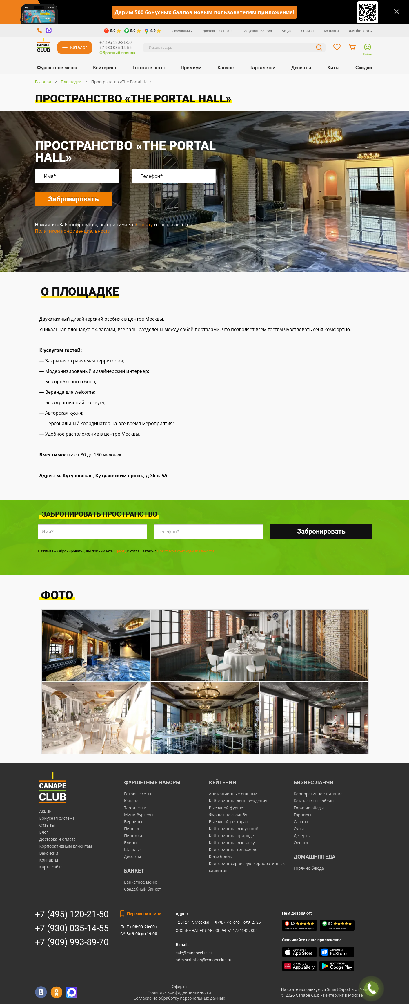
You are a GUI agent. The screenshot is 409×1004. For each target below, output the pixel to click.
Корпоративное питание (318, 794)
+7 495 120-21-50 (115, 42)
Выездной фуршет (227, 807)
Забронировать (73, 199)
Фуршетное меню (57, 67)
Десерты (301, 67)
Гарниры (302, 814)
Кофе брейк (220, 856)
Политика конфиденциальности (179, 992)
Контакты (331, 31)
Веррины (133, 821)
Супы (299, 828)
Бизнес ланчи (314, 782)
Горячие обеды (309, 807)
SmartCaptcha (340, 989)
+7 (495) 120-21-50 (72, 914)
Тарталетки (262, 67)
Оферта (179, 986)
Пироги (131, 828)
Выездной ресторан (228, 821)
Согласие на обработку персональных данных (179, 998)
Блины (130, 842)
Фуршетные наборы (152, 782)
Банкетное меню (140, 882)
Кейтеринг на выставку (232, 842)
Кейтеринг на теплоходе (233, 849)
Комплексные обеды (314, 800)
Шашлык (133, 849)
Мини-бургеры (138, 814)
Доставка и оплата (218, 31)
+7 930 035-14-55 (115, 47)
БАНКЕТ (134, 871)
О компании (182, 31)
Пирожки (133, 835)
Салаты (301, 821)
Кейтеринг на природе (231, 835)
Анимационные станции (233, 794)
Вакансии (48, 853)
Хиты (333, 67)
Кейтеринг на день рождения (238, 800)
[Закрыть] (396, 11)
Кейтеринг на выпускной (234, 828)
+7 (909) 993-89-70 (72, 942)
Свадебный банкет (142, 889)
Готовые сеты (148, 67)
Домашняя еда (314, 857)
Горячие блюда (309, 868)
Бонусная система (257, 31)
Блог (43, 832)
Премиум (191, 67)
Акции (287, 31)
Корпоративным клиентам (65, 846)
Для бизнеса (360, 31)
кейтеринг (333, 995)
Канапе (225, 67)
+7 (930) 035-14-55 (72, 928)
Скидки (363, 67)
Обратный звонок (117, 52)
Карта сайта (51, 867)
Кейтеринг (105, 67)
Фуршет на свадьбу (228, 814)
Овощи (301, 842)
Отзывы (307, 31)
